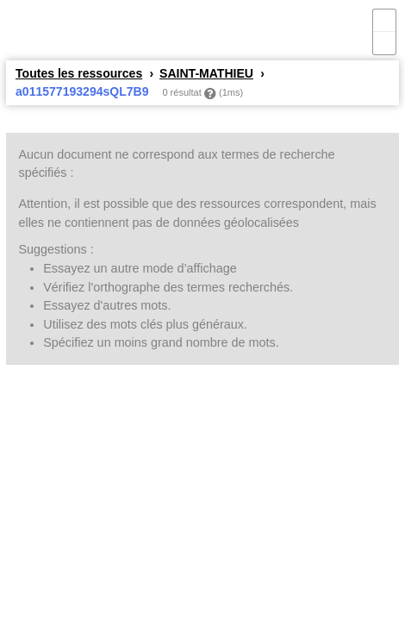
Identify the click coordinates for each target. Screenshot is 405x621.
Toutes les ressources (79, 73)
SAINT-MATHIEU (206, 73)
